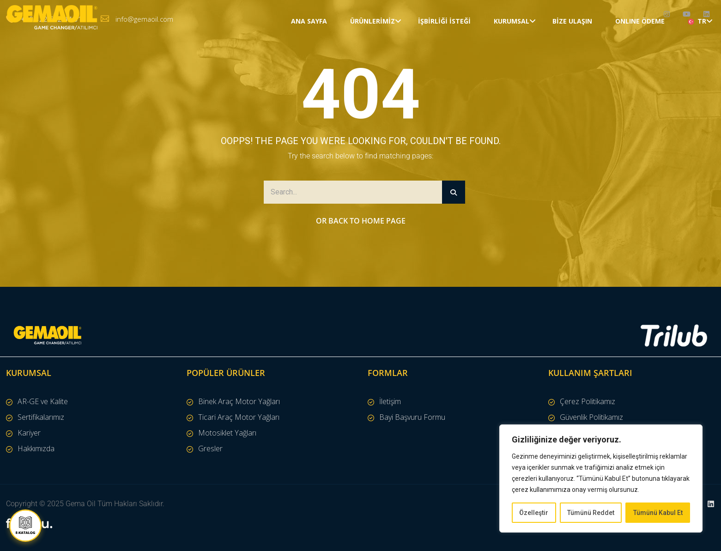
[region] (601, 478)
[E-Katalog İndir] (25, 525)
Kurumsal (511, 53)
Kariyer (29, 433)
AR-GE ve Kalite (43, 401)
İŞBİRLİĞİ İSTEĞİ (444, 53)
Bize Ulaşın (572, 53)
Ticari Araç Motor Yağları (238, 417)
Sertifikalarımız (41, 417)
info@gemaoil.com (144, 19)
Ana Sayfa (309, 53)
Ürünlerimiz (372, 53)
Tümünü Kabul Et (658, 512)
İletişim (390, 401)
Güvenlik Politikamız (591, 417)
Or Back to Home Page (361, 221)
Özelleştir (533, 512)
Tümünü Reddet (590, 512)
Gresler (210, 448)
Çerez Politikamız (587, 401)
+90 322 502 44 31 (51, 19)
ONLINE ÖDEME (640, 53)
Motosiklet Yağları (227, 433)
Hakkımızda (36, 448)
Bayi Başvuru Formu (412, 417)
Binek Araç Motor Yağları (239, 401)
